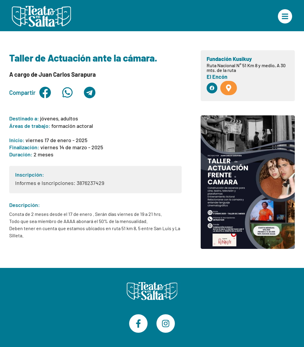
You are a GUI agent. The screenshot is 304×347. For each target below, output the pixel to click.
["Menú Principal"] (285, 16)
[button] (45, 92)
